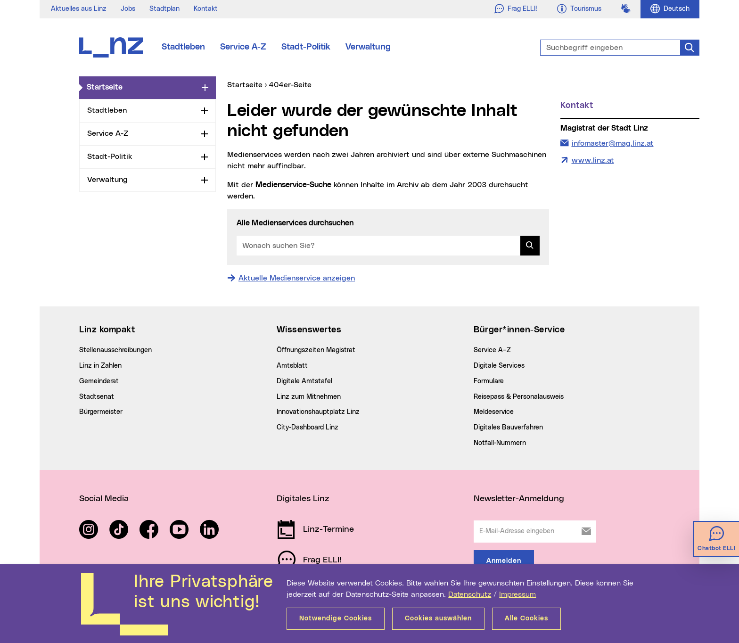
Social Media (104, 499)
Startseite (142, 86)
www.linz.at (593, 160)
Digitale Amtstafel (304, 381)
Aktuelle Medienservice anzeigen (296, 278)
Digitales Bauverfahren (508, 427)
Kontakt (206, 9)
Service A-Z (243, 47)
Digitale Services (499, 366)
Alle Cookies (526, 618)
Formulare (489, 381)
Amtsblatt (292, 366)
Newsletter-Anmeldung (519, 499)
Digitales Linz (303, 499)
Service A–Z (492, 350)
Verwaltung (368, 47)
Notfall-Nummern (500, 443)
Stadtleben (183, 47)
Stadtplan (164, 9)
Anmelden (503, 561)
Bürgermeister (101, 412)
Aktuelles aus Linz (79, 9)
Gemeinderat (99, 381)
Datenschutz (469, 594)
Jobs (128, 9)
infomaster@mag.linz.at (612, 142)
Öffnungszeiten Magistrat (316, 350)
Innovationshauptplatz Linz (318, 412)
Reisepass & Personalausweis (519, 397)
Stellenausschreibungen (115, 350)
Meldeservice (494, 412)
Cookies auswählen (438, 618)
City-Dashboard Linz (307, 427)
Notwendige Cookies (335, 618)
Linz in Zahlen (100, 366)
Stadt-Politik (305, 47)
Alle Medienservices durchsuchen (295, 223)
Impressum (517, 594)
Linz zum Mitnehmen (309, 397)
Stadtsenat (96, 397)
